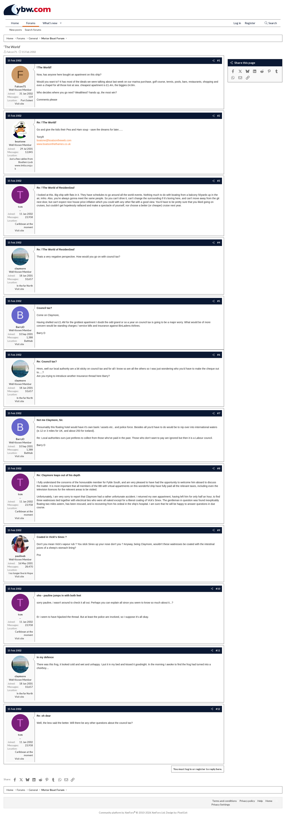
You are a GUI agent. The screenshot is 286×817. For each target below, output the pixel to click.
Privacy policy (247, 800)
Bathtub (28, 340)
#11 (218, 650)
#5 (218, 301)
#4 (218, 242)
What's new (50, 23)
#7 (218, 413)
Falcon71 (12, 51)
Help (260, 800)
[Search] (270, 23)
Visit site (19, 103)
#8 (218, 468)
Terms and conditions (224, 800)
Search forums (33, 29)
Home (15, 23)
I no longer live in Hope (21, 573)
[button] (61, 23)
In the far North (25, 285)
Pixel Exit (182, 812)
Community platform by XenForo (132, 812)
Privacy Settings (220, 804)
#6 (218, 354)
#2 (218, 115)
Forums (30, 23)
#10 (218, 588)
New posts (15, 29)
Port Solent (27, 100)
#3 (218, 180)
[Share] (213, 60)
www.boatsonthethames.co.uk (54, 144)
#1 (218, 60)
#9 (218, 530)
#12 (218, 709)
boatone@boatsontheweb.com (54, 140)
